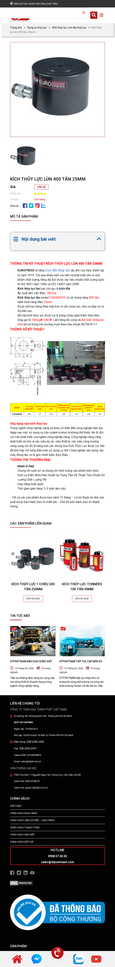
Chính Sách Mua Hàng (23, 813)
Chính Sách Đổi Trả (21, 841)
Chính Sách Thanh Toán (24, 827)
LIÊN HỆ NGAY (33, 598)
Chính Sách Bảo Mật (22, 834)
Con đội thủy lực (57, 270)
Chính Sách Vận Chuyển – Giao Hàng (32, 820)
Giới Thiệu (16, 805)
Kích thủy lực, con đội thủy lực (69, 27)
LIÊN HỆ (41, 187)
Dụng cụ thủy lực (37, 27)
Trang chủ (16, 27)
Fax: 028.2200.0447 (25, 748)
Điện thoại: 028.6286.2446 (29, 741)
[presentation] (13, 553)
